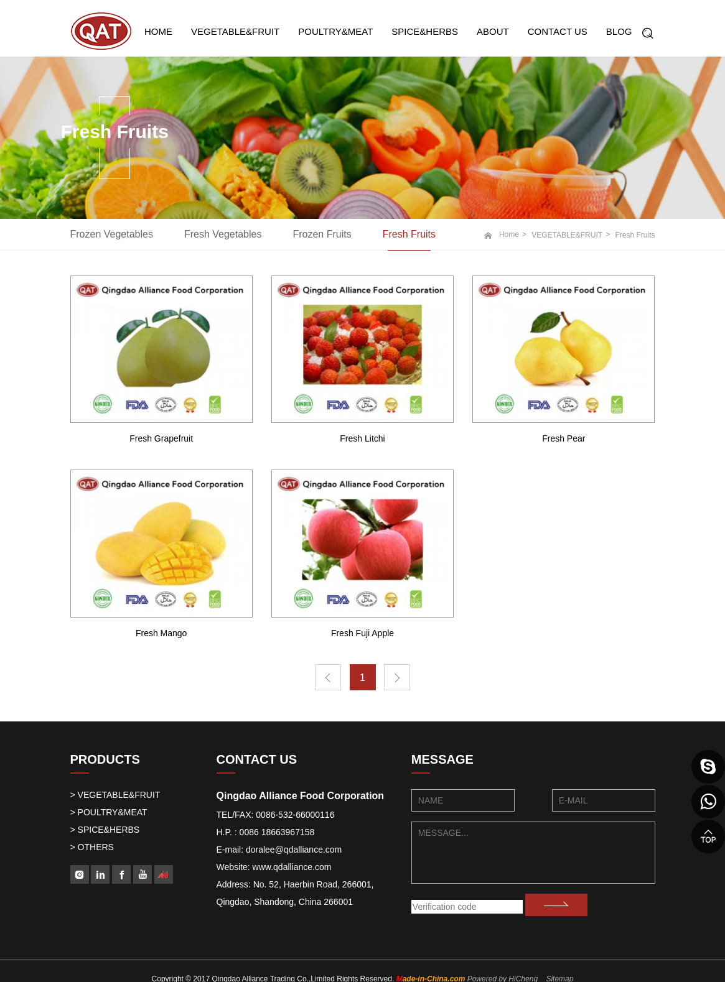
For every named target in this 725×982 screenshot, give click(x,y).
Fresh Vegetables (223, 234)
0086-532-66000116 (295, 815)
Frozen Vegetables (111, 234)
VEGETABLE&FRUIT (235, 31)
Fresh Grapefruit (161, 438)
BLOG (619, 31)
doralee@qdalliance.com (294, 850)
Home (509, 234)
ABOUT (493, 31)
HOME (158, 31)
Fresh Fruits (409, 234)
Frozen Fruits (321, 234)
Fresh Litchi (362, 438)
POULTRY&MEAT (335, 31)
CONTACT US (557, 31)
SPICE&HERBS (424, 31)
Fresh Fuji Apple (362, 633)
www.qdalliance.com (292, 867)
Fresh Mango (161, 633)
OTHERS (96, 847)
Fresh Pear (563, 438)
